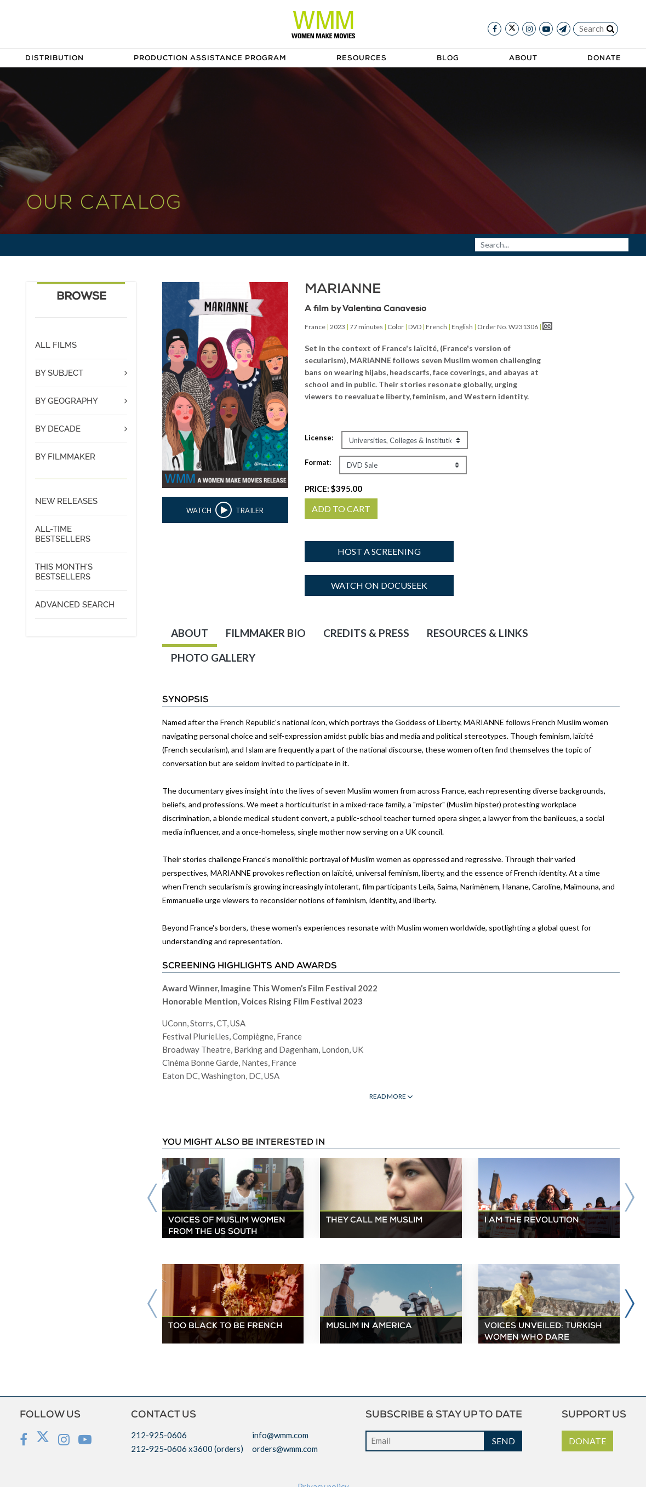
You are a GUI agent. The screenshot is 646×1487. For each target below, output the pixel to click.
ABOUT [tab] (189, 633)
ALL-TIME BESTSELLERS (62, 534)
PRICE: (333, 488)
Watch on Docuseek (379, 585)
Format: (318, 462)
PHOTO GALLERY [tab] (213, 657)
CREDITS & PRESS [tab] (366, 633)
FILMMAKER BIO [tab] (266, 633)
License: (319, 437)
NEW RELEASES (66, 501)
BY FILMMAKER (65, 457)
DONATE (587, 1441)
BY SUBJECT (59, 373)
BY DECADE (58, 429)
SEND (503, 1441)
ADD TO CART (341, 508)
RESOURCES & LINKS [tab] (477, 633)
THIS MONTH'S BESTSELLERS (64, 572)
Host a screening (379, 551)
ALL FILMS (56, 345)
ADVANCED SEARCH (75, 605)
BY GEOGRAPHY (66, 401)
